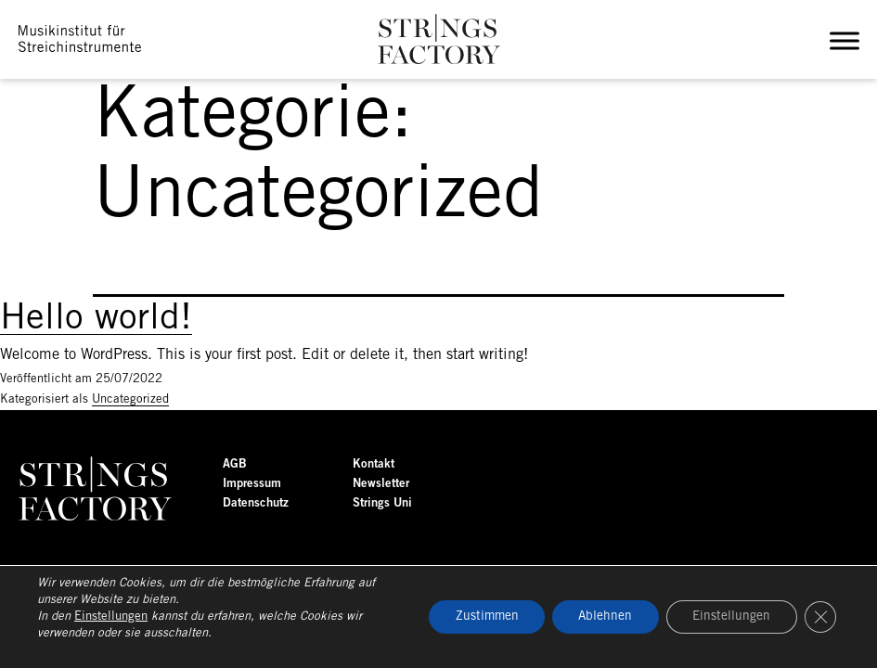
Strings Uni (382, 503)
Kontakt (373, 464)
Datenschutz (256, 503)
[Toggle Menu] (848, 41)
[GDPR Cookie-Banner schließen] (819, 617)
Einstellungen (111, 616)
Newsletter (381, 484)
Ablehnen (598, 616)
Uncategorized (130, 399)
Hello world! (96, 320)
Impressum (252, 484)
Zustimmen (475, 616)
